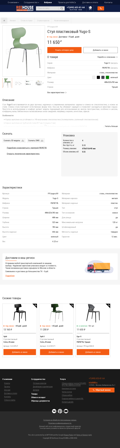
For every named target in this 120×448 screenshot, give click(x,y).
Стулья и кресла (43, 21)
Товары (34, 394)
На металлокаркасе (61, 21)
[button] (38, 51)
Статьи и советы (9, 400)
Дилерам (36, 390)
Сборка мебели (67, 395)
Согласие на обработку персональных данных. (60, 420)
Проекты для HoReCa (67, 2)
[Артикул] (23, 346)
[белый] (94, 77)
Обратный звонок (101, 8)
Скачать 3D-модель (12, 140)
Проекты (7, 387)
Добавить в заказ (100, 50)
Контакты (108, 2)
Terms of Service (82, 435)
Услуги (63, 379)
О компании (12, 2)
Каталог (13, 21)
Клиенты (7, 383)
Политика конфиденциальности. (60, 423)
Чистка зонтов (67, 392)
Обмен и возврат (38, 397)
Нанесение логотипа (69, 388)
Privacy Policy (68, 435)
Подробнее (10, 275)
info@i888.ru (93, 382)
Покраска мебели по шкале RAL (72, 398)
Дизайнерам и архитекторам (43, 387)
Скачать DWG (33, 140)
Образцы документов (40, 401)
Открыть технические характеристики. (23, 153)
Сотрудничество (31, 2)
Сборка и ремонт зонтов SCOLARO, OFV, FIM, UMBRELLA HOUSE (74, 384)
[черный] (98, 77)
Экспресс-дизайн (67, 402)
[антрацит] (103, 77)
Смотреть (114, 63)
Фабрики (48, 2)
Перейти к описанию (106, 57)
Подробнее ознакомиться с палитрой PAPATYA (67, 126)
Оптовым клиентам (39, 383)
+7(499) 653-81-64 (76, 8)
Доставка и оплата (90, 2)
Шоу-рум (7, 390)
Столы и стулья (26, 21)
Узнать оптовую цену (64, 50)
